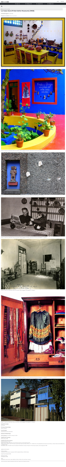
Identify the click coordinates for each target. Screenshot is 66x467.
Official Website (4, 435)
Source (23, 67)
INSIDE (17, 3)
